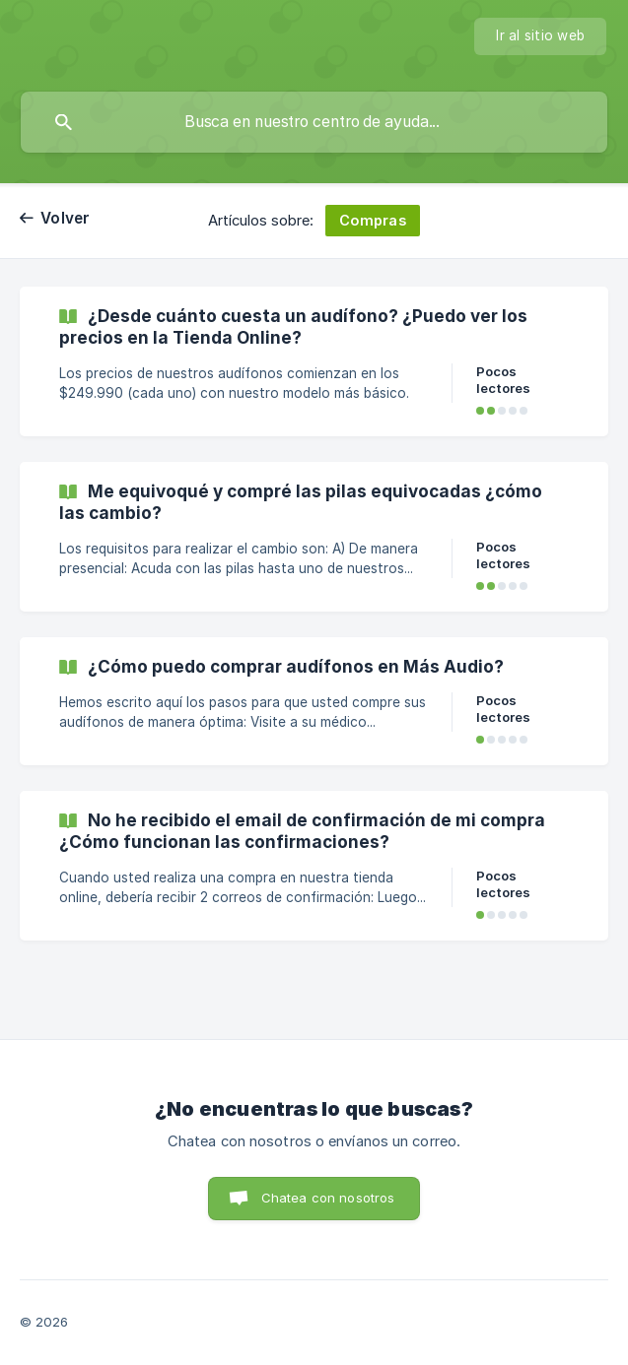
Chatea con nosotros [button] (328, 1197)
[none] (540, 36)
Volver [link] (65, 218)
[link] (314, 361)
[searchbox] (314, 122)
